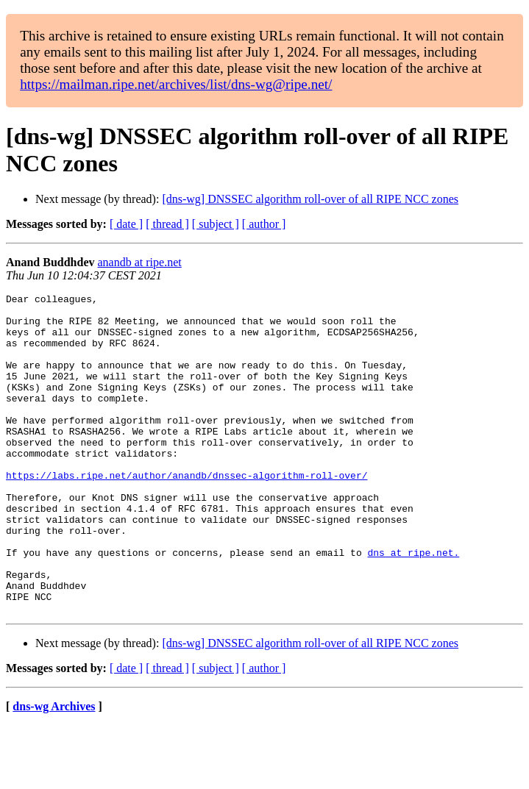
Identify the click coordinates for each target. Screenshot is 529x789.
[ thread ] (167, 224)
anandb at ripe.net (140, 262)
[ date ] (126, 224)
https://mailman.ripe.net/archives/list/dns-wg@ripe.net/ (176, 84)
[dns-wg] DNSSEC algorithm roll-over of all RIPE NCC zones (310, 199)
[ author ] (264, 224)
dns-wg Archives (54, 770)
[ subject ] (215, 224)
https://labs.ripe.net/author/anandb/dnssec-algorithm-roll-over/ (186, 512)
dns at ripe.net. (413, 605)
